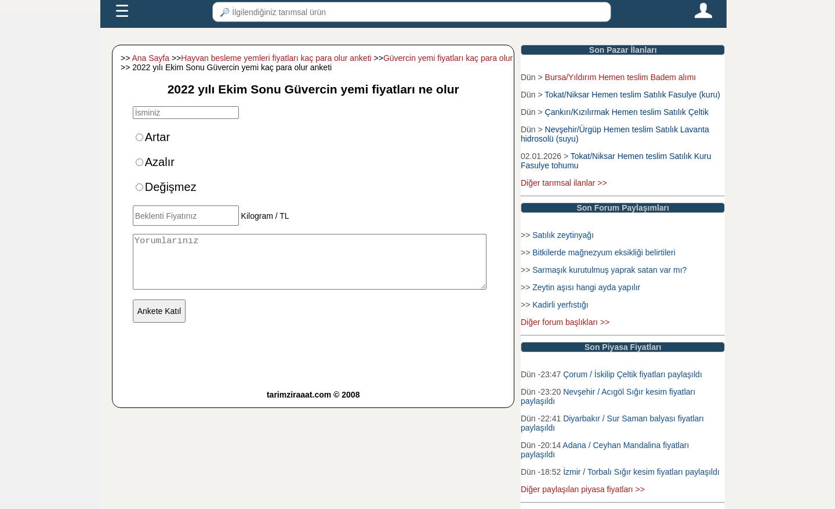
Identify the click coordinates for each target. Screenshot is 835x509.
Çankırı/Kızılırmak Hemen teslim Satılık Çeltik (627, 112)
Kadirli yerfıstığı (560, 304)
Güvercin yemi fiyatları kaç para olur (448, 58)
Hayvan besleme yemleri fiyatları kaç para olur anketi (276, 58)
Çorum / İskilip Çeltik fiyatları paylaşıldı (632, 374)
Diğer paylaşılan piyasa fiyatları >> (583, 489)
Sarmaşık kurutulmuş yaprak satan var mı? (609, 270)
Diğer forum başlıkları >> (565, 322)
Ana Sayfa (150, 58)
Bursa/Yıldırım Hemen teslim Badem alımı (620, 77)
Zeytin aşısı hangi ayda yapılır (586, 287)
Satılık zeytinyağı (563, 235)
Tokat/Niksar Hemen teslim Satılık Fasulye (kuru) (632, 94)
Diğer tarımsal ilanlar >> (564, 182)
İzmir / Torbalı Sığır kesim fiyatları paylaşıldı (641, 471)
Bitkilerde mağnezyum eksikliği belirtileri (604, 252)
